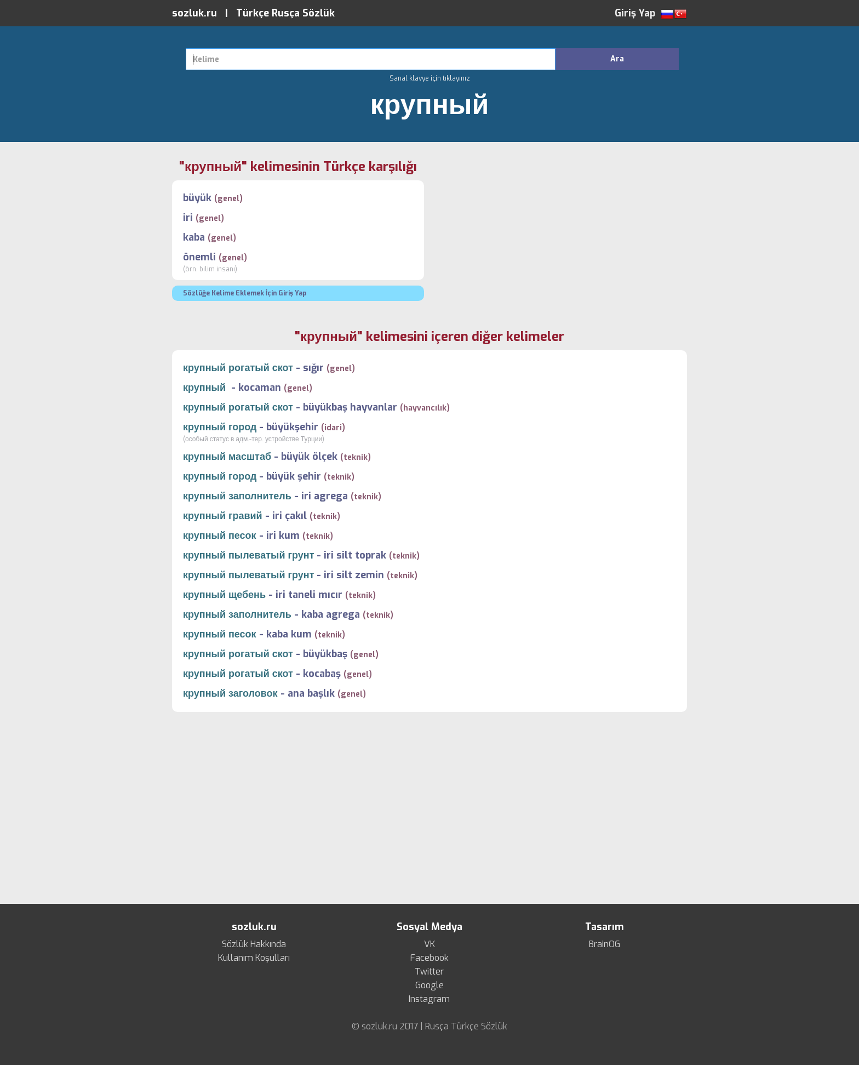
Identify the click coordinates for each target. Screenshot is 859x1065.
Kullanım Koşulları (254, 958)
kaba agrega (330, 614)
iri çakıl (289, 515)
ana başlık (311, 693)
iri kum (283, 535)
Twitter (429, 971)
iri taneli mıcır (309, 594)
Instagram (429, 999)
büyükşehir (292, 427)
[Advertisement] (561, 235)
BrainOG (604, 944)
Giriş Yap (635, 13)
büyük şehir (293, 476)
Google (429, 985)
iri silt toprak (355, 555)
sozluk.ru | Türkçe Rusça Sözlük (253, 13)
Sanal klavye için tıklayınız (430, 78)
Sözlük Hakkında (254, 944)
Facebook (429, 958)
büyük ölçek (309, 456)
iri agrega (324, 496)
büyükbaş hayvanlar (350, 407)
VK (429, 944)
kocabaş (322, 673)
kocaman (259, 387)
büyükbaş (325, 653)
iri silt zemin (354, 575)
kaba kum (289, 634)
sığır (313, 367)
